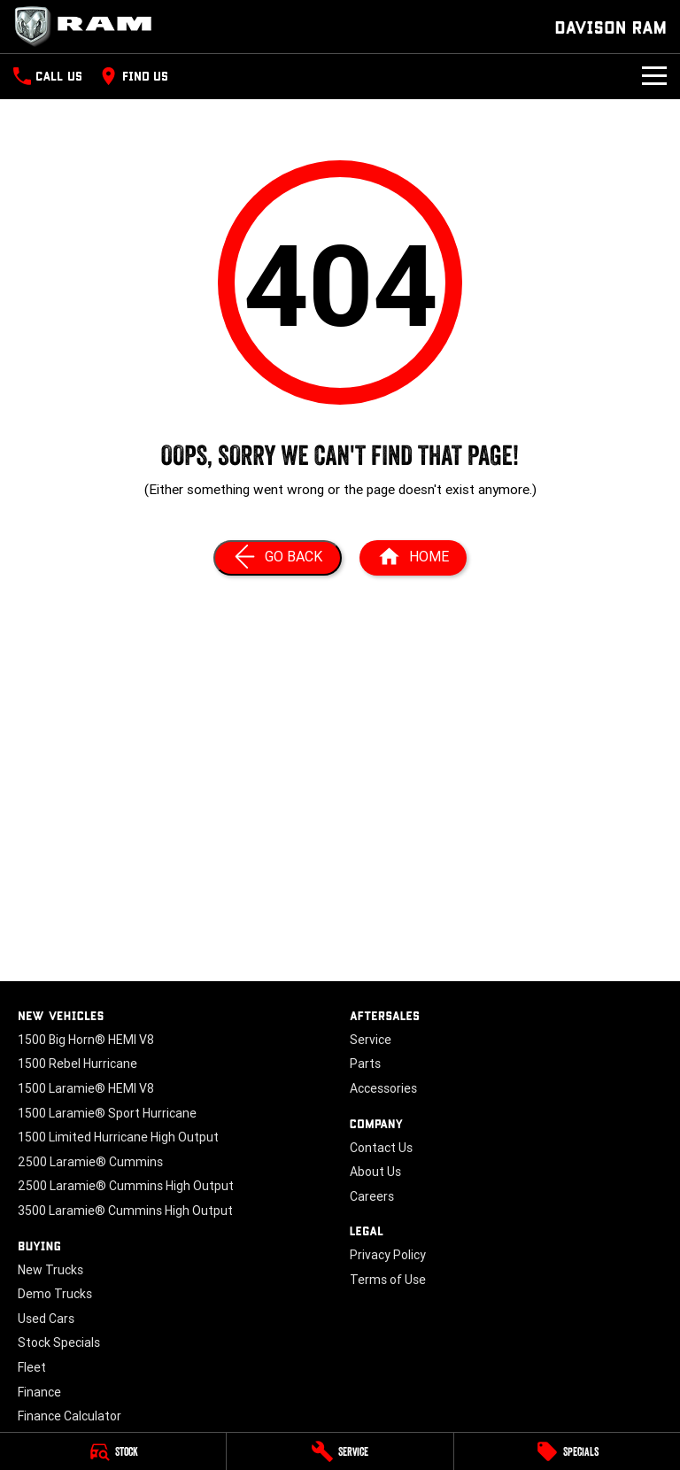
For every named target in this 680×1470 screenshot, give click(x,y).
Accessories (383, 1088)
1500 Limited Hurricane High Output (118, 1137)
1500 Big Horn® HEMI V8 (86, 1040)
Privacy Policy (388, 1255)
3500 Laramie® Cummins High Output (125, 1211)
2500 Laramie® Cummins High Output (126, 1186)
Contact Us (381, 1148)
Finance (39, 1392)
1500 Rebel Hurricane (77, 1064)
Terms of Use (388, 1280)
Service (370, 1040)
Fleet (32, 1367)
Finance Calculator (69, 1416)
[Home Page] (413, 558)
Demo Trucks (55, 1294)
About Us (375, 1172)
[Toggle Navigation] (654, 76)
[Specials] (567, 1451)
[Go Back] (277, 558)
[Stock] (113, 1451)
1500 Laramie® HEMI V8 (86, 1088)
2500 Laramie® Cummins (90, 1162)
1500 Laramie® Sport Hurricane (107, 1113)
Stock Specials (59, 1342)
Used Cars (46, 1319)
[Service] (339, 1451)
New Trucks (50, 1270)
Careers (372, 1196)
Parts (365, 1064)
